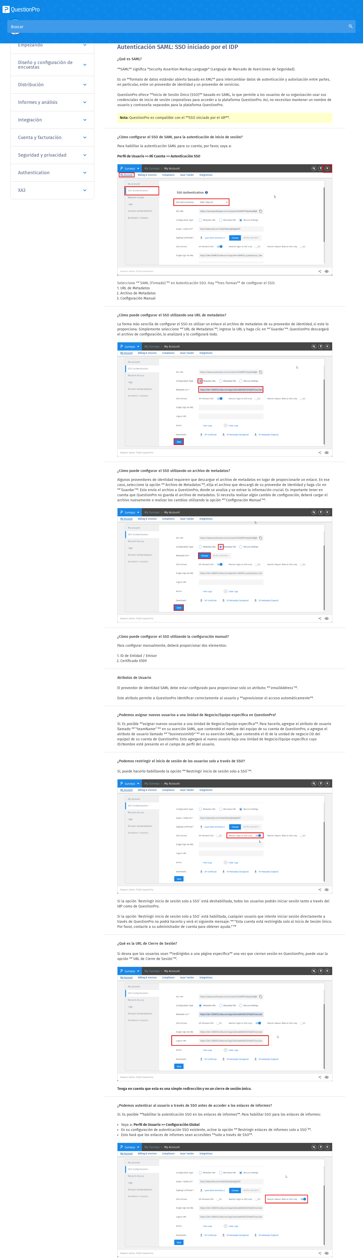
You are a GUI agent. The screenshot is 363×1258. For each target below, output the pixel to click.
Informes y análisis (52, 102)
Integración (52, 120)
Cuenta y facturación (52, 137)
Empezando (52, 45)
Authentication (52, 173)
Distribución (52, 85)
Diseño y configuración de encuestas (52, 65)
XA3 (52, 190)
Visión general (130, 31)
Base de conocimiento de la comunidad (186, 31)
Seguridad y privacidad (52, 155)
